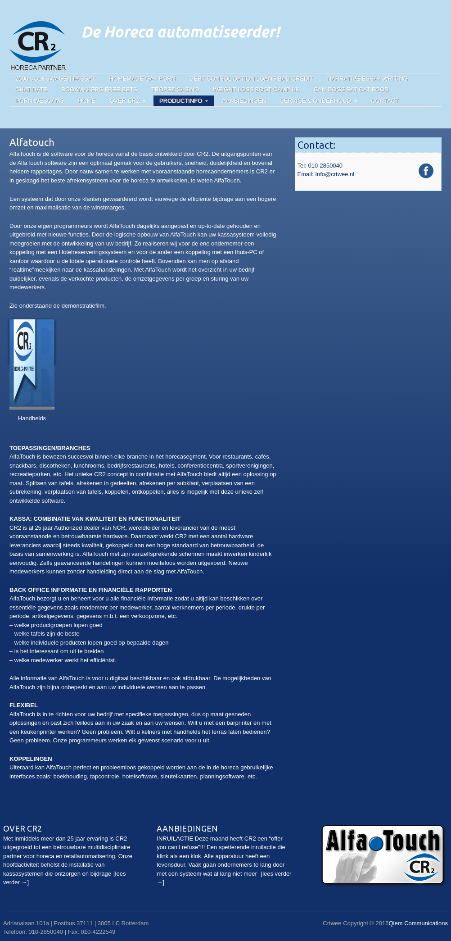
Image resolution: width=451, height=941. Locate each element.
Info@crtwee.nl (334, 174)
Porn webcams (39, 100)
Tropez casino (175, 89)
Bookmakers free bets (99, 89)
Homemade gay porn (142, 78)
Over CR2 (124, 100)
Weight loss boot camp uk (256, 89)
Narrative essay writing (367, 78)
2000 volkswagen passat (55, 78)
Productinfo (180, 100)
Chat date (31, 89)
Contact (385, 100)
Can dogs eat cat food (351, 89)
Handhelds (32, 418)
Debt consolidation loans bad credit (251, 78)
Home (86, 100)
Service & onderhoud (315, 100)
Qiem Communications (418, 923)
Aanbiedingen (244, 100)
